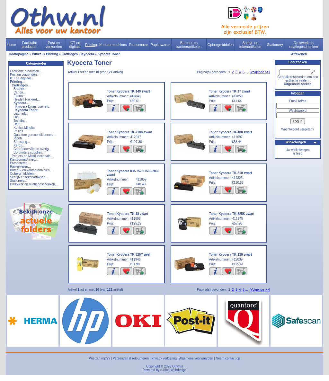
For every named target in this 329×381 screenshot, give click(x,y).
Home (11, 45)
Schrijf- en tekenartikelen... (29, 177)
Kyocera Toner (109, 54)
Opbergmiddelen (221, 45)
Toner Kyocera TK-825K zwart (231, 214)
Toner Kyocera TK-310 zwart (230, 173)
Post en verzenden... (25, 74)
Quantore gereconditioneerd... (34, 135)
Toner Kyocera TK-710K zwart (129, 132)
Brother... (20, 89)
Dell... (17, 124)
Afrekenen (299, 54)
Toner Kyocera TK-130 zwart (230, 254)
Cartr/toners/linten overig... (32, 149)
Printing (91, 45)
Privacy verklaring (164, 358)
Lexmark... (21, 113)
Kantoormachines (113, 45)
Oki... (17, 117)
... (17, 82)
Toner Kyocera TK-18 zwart (127, 214)
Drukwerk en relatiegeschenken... (34, 184)
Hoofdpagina (19, 54)
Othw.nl (177, 366)
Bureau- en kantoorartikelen (188, 45)
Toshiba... (20, 120)
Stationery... (18, 180)
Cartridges (70, 54)
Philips (18, 131)
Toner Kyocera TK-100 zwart (230, 132)
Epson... (19, 96)
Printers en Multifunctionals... (32, 156)
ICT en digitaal (75, 45)
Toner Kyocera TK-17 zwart (229, 91)
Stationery (275, 45)
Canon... (19, 92)
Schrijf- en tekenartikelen (250, 45)
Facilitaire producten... (25, 71)
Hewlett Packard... (26, 99)
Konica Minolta (24, 127)
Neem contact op (228, 358)
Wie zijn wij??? (99, 358)
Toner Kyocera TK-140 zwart (128, 91)
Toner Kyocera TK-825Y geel (128, 254)
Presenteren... (20, 163)
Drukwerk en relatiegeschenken (303, 45)
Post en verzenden (54, 45)
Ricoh (17, 138)
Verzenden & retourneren (131, 358)
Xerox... (18, 145)
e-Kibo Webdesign (173, 370)
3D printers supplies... (29, 152)
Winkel (37, 54)
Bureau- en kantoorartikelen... (31, 170)
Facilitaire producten (29, 45)
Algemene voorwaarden (196, 358)
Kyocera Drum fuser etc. (32, 106)
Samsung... (21, 142)
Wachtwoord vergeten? (297, 129)
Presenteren (138, 45)
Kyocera (87, 54)
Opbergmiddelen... (23, 173)
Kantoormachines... (24, 159)
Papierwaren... (20, 166)
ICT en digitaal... (21, 78)
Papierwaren (160, 45)
